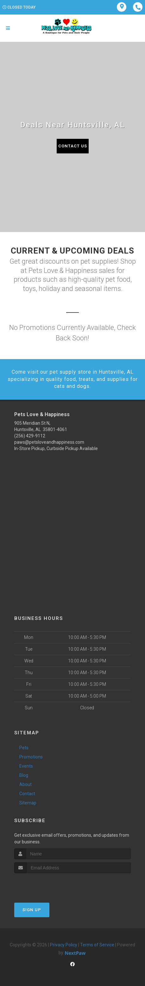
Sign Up (31, 909)
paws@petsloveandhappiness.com (49, 442)
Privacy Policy (63, 944)
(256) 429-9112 (29, 435)
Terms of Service (97, 944)
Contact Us (72, 146)
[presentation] (48, 885)
